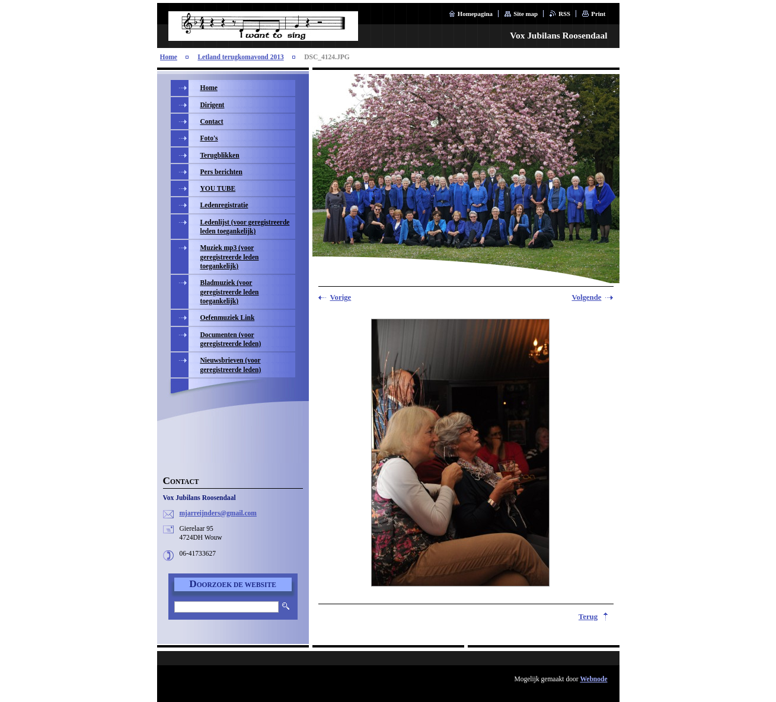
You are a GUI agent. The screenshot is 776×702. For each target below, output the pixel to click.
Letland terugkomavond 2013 (240, 56)
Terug (588, 617)
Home (168, 56)
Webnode (593, 678)
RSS (564, 13)
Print (598, 13)
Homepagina (475, 13)
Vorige (341, 297)
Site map (525, 13)
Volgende (586, 297)
